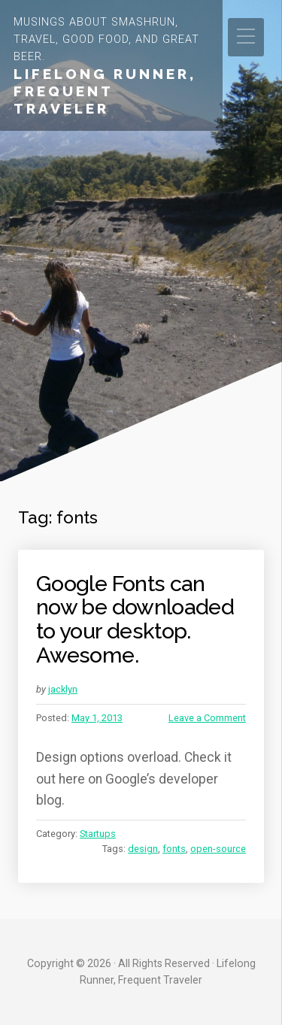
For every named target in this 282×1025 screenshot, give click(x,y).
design (143, 848)
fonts (174, 848)
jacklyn (62, 689)
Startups (98, 833)
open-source (218, 848)
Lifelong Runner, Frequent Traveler (105, 91)
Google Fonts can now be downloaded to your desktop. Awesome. (135, 619)
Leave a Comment (207, 717)
